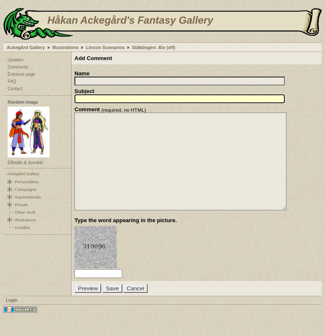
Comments (18, 67)
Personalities (27, 181)
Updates (15, 60)
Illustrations (65, 47)
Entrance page (21, 74)
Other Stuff (25, 212)
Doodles (22, 227)
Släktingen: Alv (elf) (153, 47)
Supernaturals (28, 197)
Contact (15, 88)
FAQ (12, 81)
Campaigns (25, 189)
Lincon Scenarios (105, 47)
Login (11, 319)
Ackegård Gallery (26, 47)
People (21, 204)
